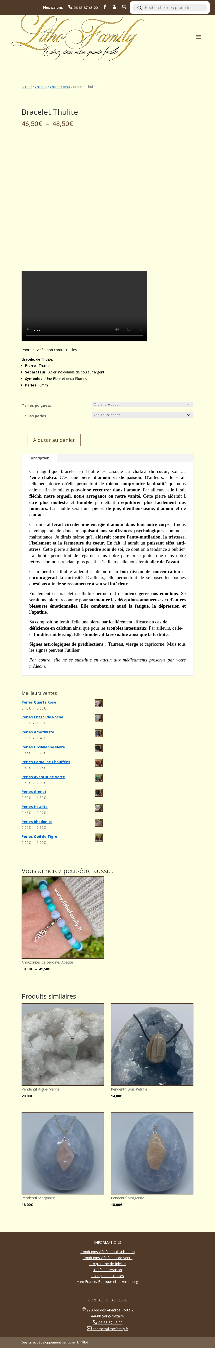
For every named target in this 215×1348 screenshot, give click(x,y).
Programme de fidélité (107, 1263)
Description (39, 458)
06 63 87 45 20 (85, 7)
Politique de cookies (107, 1275)
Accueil (27, 86)
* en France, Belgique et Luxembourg (107, 1281)
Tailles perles (34, 416)
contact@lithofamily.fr (110, 1328)
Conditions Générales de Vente (107, 1257)
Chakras (41, 86)
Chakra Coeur (60, 86)
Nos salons (53, 7)
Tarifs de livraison (107, 1269)
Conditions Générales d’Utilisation (108, 1251)
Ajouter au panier (54, 440)
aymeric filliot (78, 1342)
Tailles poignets (36, 405)
